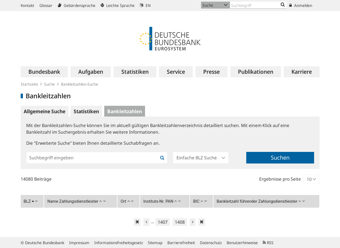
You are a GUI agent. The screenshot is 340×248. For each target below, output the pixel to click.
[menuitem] (44, 71)
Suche (49, 84)
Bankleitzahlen (124, 111)
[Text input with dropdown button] (258, 5)
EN (145, 5)
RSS (268, 242)
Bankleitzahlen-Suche (79, 84)
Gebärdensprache (76, 5)
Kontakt (27, 5)
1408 (180, 222)
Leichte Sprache (118, 5)
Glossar (45, 5)
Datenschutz (211, 242)
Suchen (280, 157)
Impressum (79, 242)
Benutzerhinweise (242, 242)
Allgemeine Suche (44, 111)
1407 (163, 222)
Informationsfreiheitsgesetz (118, 242)
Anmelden (300, 5)
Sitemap (155, 242)
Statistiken (86, 111)
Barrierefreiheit (181, 242)
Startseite (29, 84)
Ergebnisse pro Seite (280, 179)
